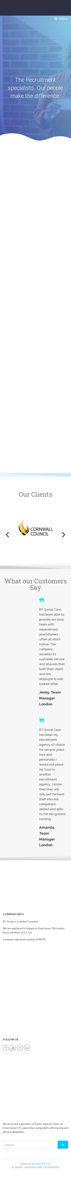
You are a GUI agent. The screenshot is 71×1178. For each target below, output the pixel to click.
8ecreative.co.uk (41, 1164)
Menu (61, 18)
